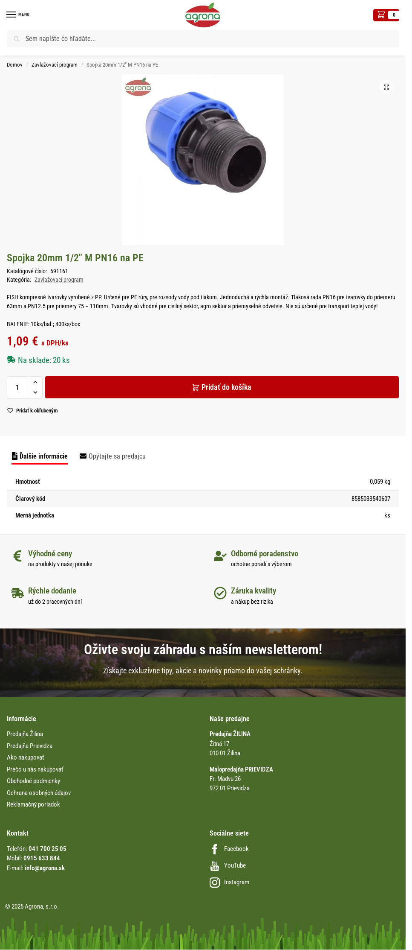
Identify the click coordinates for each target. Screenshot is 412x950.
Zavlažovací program (55, 64)
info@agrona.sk (45, 868)
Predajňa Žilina (25, 734)
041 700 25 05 (47, 849)
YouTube (228, 865)
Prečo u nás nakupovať (35, 769)
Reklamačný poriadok (33, 804)
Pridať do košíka (226, 387)
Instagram (229, 882)
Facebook (229, 849)
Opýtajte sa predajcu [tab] (117, 456)
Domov (15, 64)
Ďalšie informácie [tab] (44, 456)
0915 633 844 (41, 858)
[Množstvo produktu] (17, 387)
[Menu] (19, 15)
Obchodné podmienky (33, 781)
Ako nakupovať (25, 757)
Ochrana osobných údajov (39, 793)
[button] (386, 15)
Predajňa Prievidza (29, 746)
